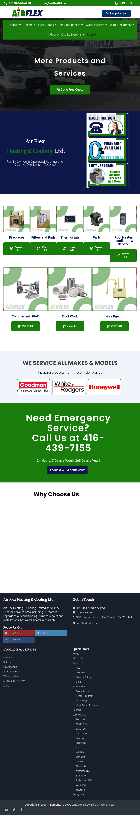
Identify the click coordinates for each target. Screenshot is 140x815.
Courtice (80, 761)
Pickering (81, 742)
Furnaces (13, 25)
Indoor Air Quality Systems (65, 34)
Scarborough (83, 738)
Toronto (80, 719)
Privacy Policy (83, 677)
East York (81, 728)
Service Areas (80, 714)
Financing (81, 700)
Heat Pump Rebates (87, 705)
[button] (73, 13)
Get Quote (78, 794)
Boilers (29, 25)
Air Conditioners (70, 25)
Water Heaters (95, 25)
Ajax (78, 747)
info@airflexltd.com (85, 623)
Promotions (79, 686)
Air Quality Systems (14, 680)
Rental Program (84, 695)
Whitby (80, 752)
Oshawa (80, 756)
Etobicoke (81, 766)
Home (76, 653)
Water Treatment (121, 25)
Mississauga (83, 770)
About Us (78, 658)
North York (82, 724)
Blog (78, 681)
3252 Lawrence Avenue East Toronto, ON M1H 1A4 (102, 617)
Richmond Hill (84, 780)
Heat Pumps (46, 25)
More (91, 34)
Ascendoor (75, 804)
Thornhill (81, 789)
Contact (77, 709)
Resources (78, 663)
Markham (81, 733)
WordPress (108, 804)
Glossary (81, 672)
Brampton (81, 775)
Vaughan (81, 785)
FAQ (78, 667)
